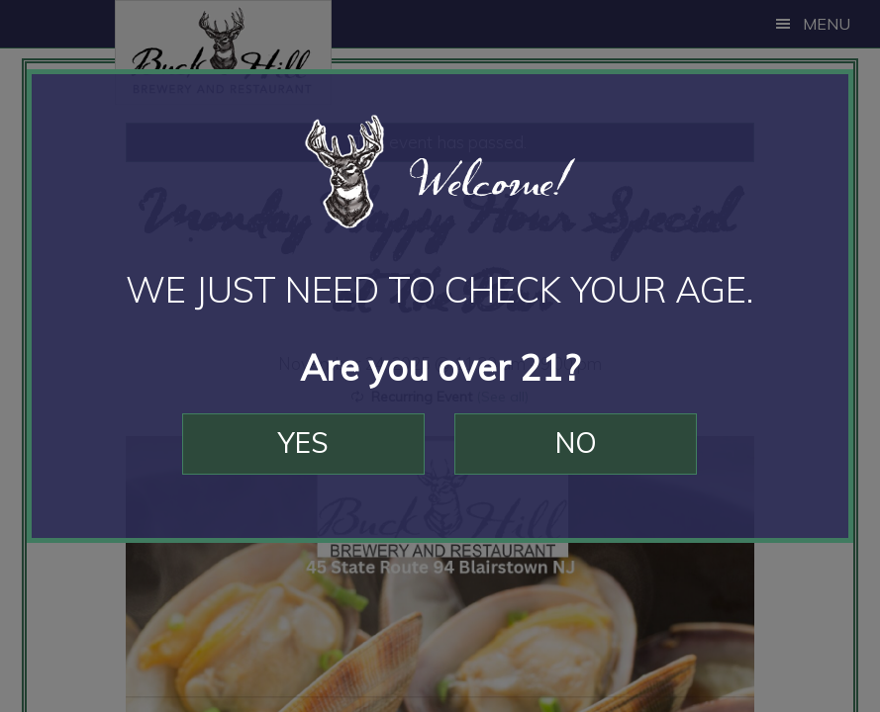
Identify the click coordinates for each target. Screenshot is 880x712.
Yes (303, 442)
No (576, 442)
